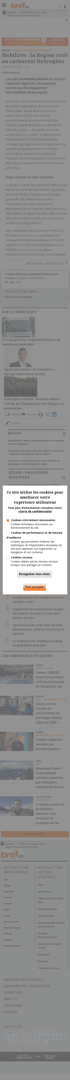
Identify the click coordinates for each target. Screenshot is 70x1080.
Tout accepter (34, 587)
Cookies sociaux (21, 557)
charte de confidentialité (35, 511)
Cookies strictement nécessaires (33, 520)
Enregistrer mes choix (34, 574)
